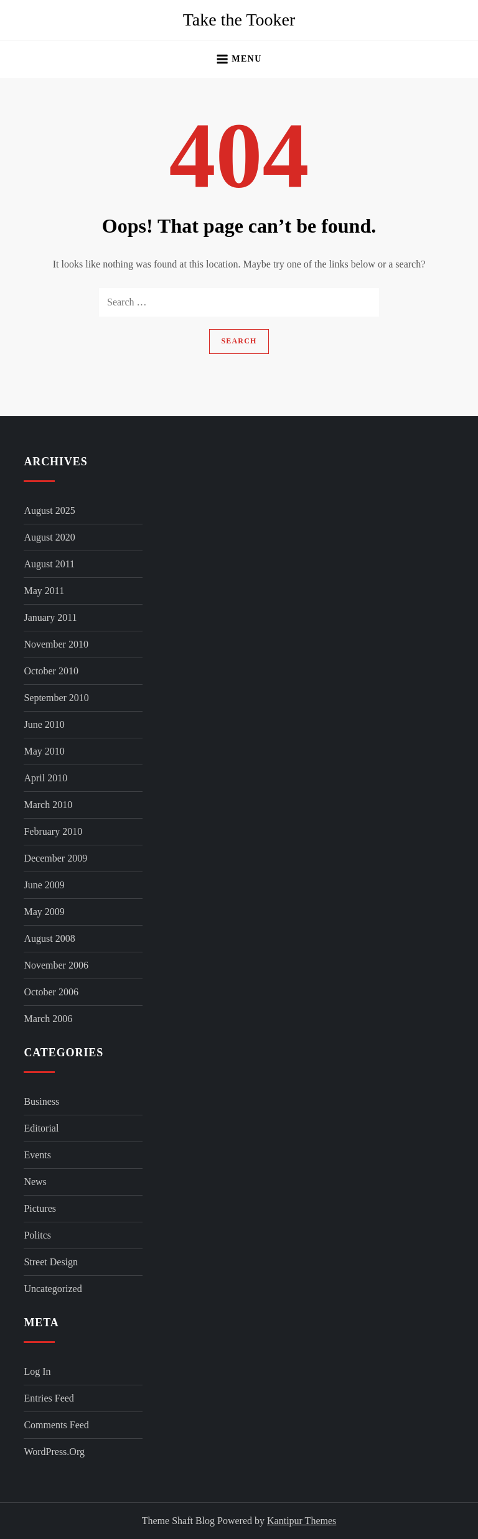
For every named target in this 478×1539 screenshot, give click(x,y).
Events (37, 1155)
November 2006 (56, 965)
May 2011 (44, 590)
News (35, 1181)
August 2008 (49, 938)
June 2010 (44, 724)
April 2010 (45, 778)
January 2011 (50, 617)
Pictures (40, 1208)
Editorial (41, 1128)
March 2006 (48, 1018)
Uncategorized (53, 1288)
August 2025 (49, 510)
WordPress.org (54, 1451)
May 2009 (44, 911)
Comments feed (56, 1425)
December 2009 (55, 858)
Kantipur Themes (301, 1520)
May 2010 (44, 751)
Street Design (51, 1262)
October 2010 (51, 671)
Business (41, 1101)
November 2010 (56, 644)
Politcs (37, 1235)
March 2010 (48, 804)
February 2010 (53, 831)
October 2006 (51, 992)
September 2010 (56, 697)
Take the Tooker (239, 19)
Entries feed (48, 1398)
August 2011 (49, 564)
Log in (37, 1371)
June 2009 (44, 885)
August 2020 (49, 537)
